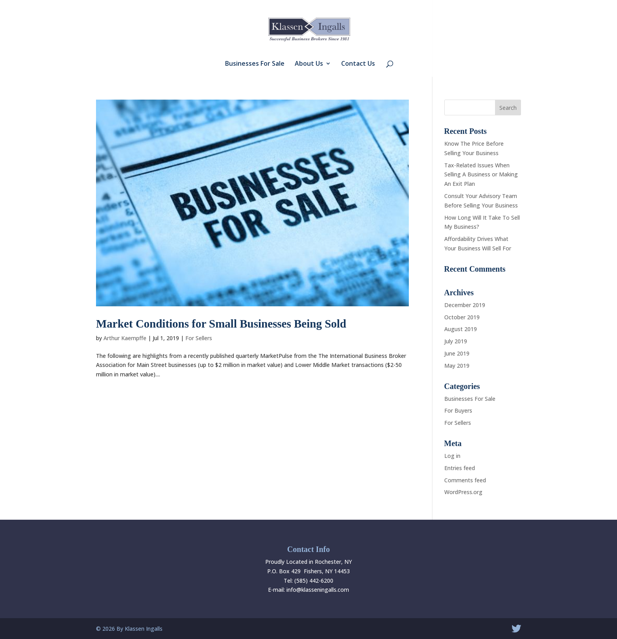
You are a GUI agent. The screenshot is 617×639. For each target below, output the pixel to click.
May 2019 (456, 365)
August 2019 (460, 329)
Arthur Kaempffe (124, 338)
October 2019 (462, 317)
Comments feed (465, 480)
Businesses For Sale (254, 64)
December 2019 (464, 305)
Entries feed (459, 468)
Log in (452, 455)
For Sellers (198, 338)
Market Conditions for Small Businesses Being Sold (221, 323)
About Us (309, 64)
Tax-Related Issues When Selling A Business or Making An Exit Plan (481, 174)
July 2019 (455, 341)
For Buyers (458, 410)
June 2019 (456, 353)
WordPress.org (463, 492)
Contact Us (358, 64)
